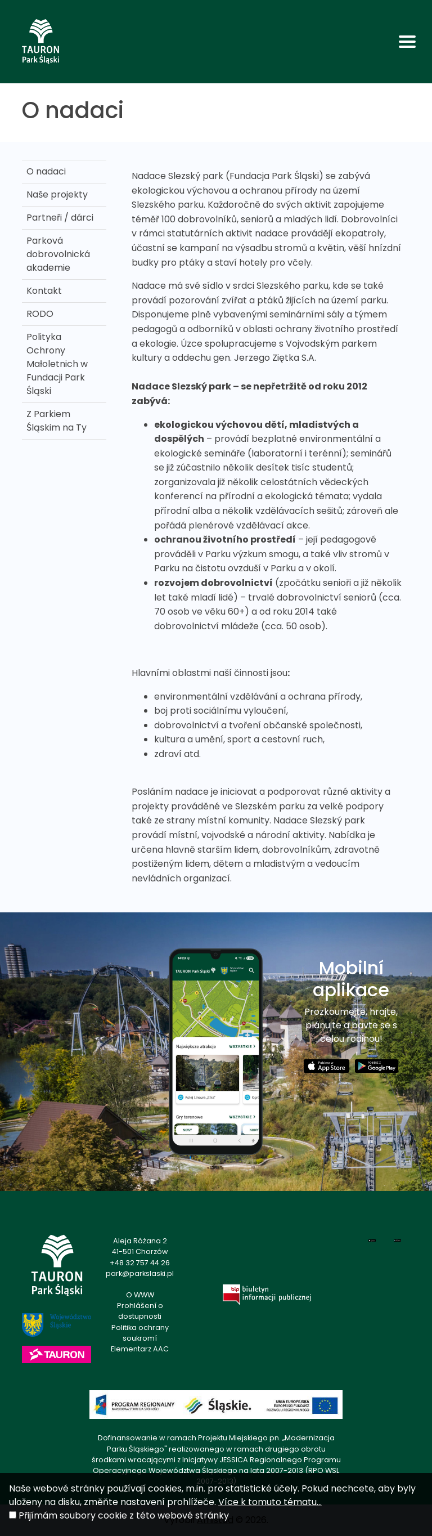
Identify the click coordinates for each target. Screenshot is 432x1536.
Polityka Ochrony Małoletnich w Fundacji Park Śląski (57, 363)
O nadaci (46, 171)
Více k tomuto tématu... (270, 1501)
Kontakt (44, 290)
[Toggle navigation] (407, 41)
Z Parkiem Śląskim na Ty (56, 420)
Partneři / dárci (59, 217)
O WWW (140, 1295)
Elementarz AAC (140, 1349)
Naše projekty (57, 194)
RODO (39, 313)
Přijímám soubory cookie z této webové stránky (124, 1515)
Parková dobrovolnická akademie (58, 254)
